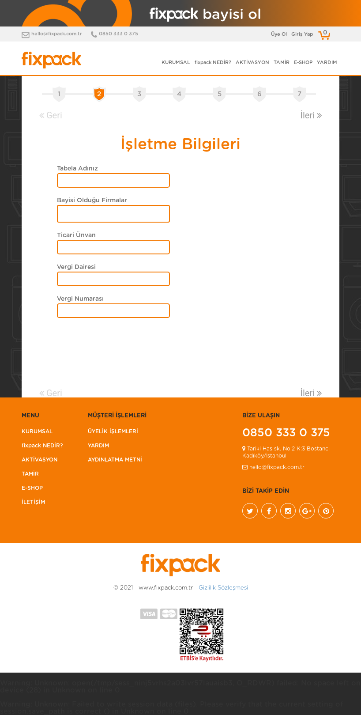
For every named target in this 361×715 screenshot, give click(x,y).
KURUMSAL (176, 62)
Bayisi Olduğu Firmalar (92, 200)
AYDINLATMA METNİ (115, 459)
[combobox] (113, 214)
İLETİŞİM (33, 502)
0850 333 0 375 (118, 33)
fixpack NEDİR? (213, 62)
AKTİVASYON (252, 62)
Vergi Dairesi (76, 267)
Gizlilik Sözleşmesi (223, 588)
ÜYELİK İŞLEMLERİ (113, 431)
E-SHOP (303, 62)
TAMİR (282, 62)
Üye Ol (279, 34)
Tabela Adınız (77, 169)
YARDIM (327, 62)
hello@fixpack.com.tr (56, 33)
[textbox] (66, 215)
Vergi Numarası (80, 299)
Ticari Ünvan (76, 235)
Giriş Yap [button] (302, 34)
